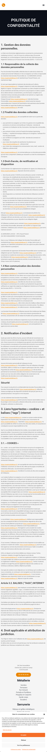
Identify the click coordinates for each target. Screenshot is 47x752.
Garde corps (23, 702)
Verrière (24, 690)
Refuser (23, 740)
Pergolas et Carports (23, 699)
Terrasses (23, 692)
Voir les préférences (23, 745)
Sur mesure (23, 694)
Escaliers (23, 704)
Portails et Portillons (23, 697)
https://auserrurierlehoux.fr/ (9, 78)
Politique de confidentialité (28, 749)
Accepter (23, 735)
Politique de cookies (16, 749)
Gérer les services (7, 730)
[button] (44, 714)
